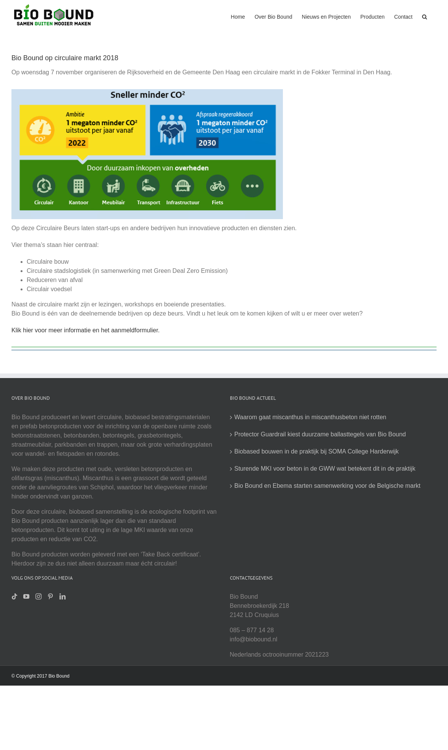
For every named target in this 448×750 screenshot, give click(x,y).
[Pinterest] (50, 596)
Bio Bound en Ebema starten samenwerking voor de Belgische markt (327, 485)
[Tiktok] (14, 596)
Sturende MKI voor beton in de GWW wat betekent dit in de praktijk (325, 468)
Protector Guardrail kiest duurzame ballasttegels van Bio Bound (320, 434)
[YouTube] (26, 596)
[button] (424, 16)
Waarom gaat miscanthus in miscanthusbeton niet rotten (310, 417)
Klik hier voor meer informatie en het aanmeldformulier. (85, 330)
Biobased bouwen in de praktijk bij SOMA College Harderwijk (316, 451)
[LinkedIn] (62, 596)
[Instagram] (38, 596)
